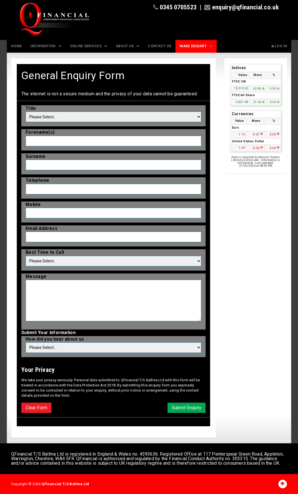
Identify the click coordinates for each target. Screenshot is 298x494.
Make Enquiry (193, 46)
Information (42, 46)
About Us (125, 46)
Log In (279, 46)
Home (16, 46)
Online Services (86, 46)
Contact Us (159, 46)
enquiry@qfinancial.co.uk (245, 7)
